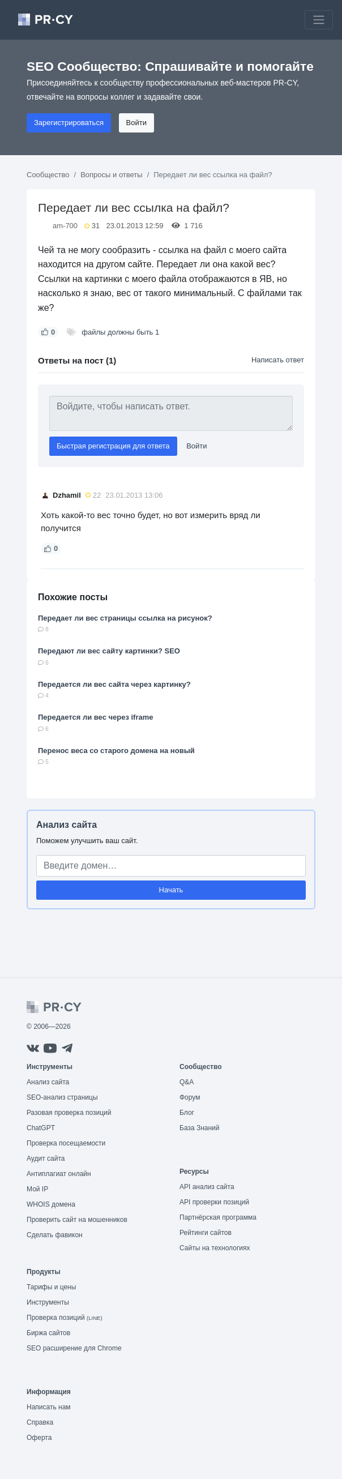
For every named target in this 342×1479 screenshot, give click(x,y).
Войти (136, 122)
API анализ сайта (206, 1187)
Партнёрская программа (217, 1217)
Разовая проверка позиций (69, 1113)
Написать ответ (277, 360)
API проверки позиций (214, 1202)
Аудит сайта (46, 1158)
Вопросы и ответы (111, 174)
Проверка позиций (64, 1318)
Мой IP (37, 1189)
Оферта (39, 1438)
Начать (171, 890)
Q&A (186, 1082)
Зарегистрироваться (69, 122)
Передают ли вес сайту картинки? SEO (109, 651)
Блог (186, 1113)
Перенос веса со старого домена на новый (116, 750)
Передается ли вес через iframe (95, 717)
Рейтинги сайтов (205, 1233)
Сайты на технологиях (214, 1248)
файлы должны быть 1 (120, 332)
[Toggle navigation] (319, 19)
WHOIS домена (51, 1204)
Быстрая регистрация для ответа (113, 446)
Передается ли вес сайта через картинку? (114, 684)
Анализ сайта (66, 825)
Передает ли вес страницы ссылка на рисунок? (125, 618)
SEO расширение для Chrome (74, 1348)
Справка (40, 1422)
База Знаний (199, 1128)
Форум (189, 1097)
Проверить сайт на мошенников (77, 1220)
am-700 (65, 225)
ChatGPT (41, 1128)
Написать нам (49, 1407)
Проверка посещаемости (66, 1143)
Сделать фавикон (55, 1235)
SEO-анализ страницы (62, 1097)
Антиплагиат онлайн (59, 1174)
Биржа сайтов (48, 1333)
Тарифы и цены (51, 1287)
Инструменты (48, 1302)
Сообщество (48, 174)
